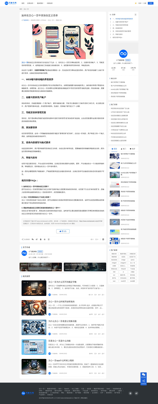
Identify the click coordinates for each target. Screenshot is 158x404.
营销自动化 (114, 269)
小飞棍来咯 (25, 20)
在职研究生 (94, 390)
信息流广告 (132, 257)
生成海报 (26, 239)
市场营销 (132, 266)
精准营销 (109, 393)
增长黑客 (86, 393)
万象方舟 (77, 398)
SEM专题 (104, 390)
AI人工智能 (75, 388)
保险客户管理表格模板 (128, 210)
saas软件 (123, 281)
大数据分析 (132, 253)
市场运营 (123, 269)
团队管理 (112, 390)
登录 (139, 3)
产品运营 (85, 390)
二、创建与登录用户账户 (120, 22)
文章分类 (30, 3)
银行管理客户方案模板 (118, 82)
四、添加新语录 (118, 28)
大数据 (132, 272)
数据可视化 (123, 253)
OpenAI (66, 388)
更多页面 (40, 3)
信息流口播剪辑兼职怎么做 (119, 123)
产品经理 (42, 395)
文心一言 (51, 20)
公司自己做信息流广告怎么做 (120, 112)
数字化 (114, 278)
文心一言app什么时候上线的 (61, 360)
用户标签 (117, 393)
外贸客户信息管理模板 (128, 220)
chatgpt (123, 260)
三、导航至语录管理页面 (120, 25)
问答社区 (50, 3)
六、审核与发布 (118, 34)
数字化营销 (58, 390)
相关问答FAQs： (118, 37)
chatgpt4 (114, 263)
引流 (82, 388)
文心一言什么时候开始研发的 (61, 301)
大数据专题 (48, 390)
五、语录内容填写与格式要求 (122, 31)
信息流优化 (114, 260)
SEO (59, 388)
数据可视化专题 (99, 388)
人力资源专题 (54, 393)
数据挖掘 (114, 257)
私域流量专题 (43, 393)
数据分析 (114, 253)
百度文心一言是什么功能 (59, 341)
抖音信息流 (123, 278)
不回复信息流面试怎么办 (118, 137)
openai (132, 260)
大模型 (114, 266)
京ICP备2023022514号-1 (47, 398)
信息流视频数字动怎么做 (118, 126)
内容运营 (67, 390)
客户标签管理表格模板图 (128, 229)
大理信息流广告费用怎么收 (119, 130)
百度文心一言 (123, 266)
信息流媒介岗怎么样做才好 (119, 119)
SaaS (108, 388)
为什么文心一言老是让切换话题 (62, 321)
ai (123, 272)
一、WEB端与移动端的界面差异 (123, 19)
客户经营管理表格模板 (128, 201)
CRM (40, 390)
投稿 (150, 3)
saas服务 (132, 281)
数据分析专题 (51, 388)
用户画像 (78, 393)
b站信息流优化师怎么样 (118, 133)
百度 (114, 272)
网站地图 (84, 398)
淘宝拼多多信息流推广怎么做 (120, 108)
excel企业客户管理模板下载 (119, 89)
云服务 (120, 390)
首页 (23, 3)
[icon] (130, 393)
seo (114, 275)
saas (114, 281)
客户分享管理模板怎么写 (118, 86)
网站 (62, 393)
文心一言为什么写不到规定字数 (62, 282)
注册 (144, 3)
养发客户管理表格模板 (118, 96)
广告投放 (132, 269)
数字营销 (132, 278)
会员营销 (95, 393)
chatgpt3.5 (123, 263)
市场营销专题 (117, 388)
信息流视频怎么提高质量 (118, 140)
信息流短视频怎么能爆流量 (119, 115)
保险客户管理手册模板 (128, 238)
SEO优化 (132, 275)
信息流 (123, 257)
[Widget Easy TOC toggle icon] (135, 14)
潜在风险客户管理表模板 (118, 93)
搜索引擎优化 (123, 275)
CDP (101, 393)
